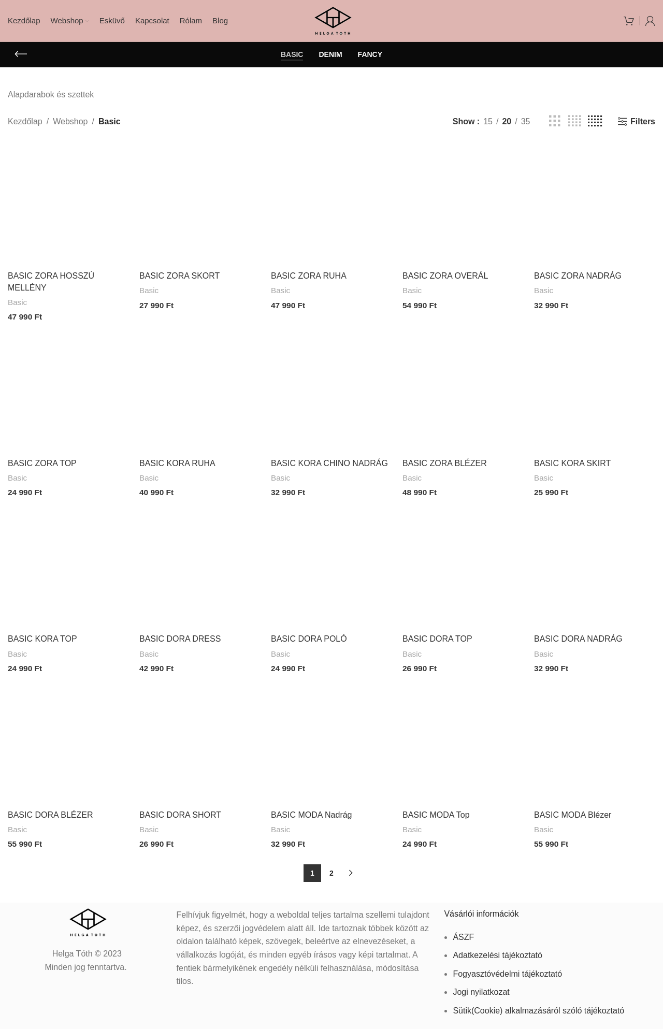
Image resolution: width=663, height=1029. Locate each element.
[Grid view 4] (574, 121)
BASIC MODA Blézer (572, 811)
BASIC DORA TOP (437, 636)
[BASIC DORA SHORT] (200, 741)
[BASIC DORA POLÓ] (331, 566)
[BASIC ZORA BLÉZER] (463, 391)
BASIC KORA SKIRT (572, 462)
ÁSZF (463, 932)
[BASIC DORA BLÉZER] (68, 741)
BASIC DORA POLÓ (309, 636)
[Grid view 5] (595, 121)
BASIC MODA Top (436, 811)
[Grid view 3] (554, 121)
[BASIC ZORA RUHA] (331, 205)
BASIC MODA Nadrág (311, 811)
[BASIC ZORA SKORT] (200, 205)
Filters (642, 121)
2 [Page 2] (331, 869)
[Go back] (21, 54)
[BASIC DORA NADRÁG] (594, 566)
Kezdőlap (25, 121)
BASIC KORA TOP (42, 636)
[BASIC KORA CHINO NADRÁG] (331, 391)
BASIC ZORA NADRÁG (578, 275)
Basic (17, 302)
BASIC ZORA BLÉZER (444, 462)
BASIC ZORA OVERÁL (445, 275)
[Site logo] (332, 20)
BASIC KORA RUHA (177, 462)
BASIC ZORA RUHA (309, 275)
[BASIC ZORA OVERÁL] (463, 205)
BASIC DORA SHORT (180, 811)
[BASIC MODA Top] (463, 741)
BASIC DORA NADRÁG (578, 636)
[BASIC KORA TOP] (68, 566)
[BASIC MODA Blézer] (594, 741)
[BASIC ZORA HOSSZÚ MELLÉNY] (68, 205)
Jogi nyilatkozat (481, 987)
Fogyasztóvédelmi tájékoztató (507, 969)
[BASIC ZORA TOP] (68, 391)
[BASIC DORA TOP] (463, 566)
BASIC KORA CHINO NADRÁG (329, 462)
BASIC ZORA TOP (42, 462)
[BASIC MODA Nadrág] (331, 741)
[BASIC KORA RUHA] (200, 391)
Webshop (70, 121)
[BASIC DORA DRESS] (200, 566)
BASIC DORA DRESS (180, 636)
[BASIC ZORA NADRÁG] (594, 205)
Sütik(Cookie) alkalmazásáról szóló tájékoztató (538, 1006)
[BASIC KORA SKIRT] (594, 391)
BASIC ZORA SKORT (179, 275)
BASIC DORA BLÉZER (50, 811)
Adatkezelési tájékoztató (497, 951)
